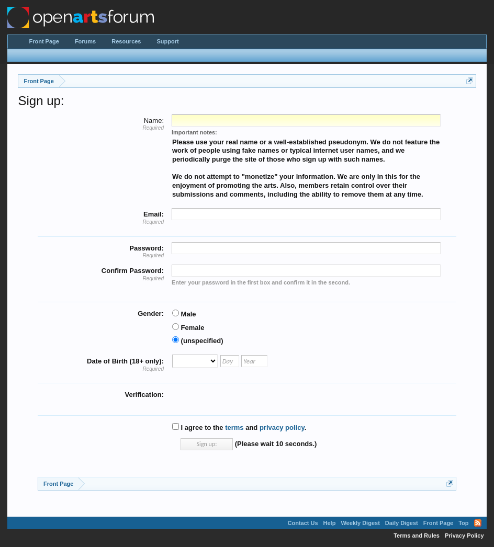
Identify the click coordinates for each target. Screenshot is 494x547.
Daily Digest (401, 523)
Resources (126, 41)
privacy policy (282, 427)
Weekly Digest (360, 523)
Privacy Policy (464, 535)
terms (234, 427)
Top (463, 523)
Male (184, 314)
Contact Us (303, 523)
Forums (85, 41)
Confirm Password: (133, 271)
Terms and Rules (417, 535)
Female (188, 328)
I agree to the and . (239, 427)
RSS (477, 523)
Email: (153, 214)
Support (168, 41)
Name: (154, 120)
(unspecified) (197, 341)
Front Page (44, 41)
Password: (146, 248)
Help (329, 523)
